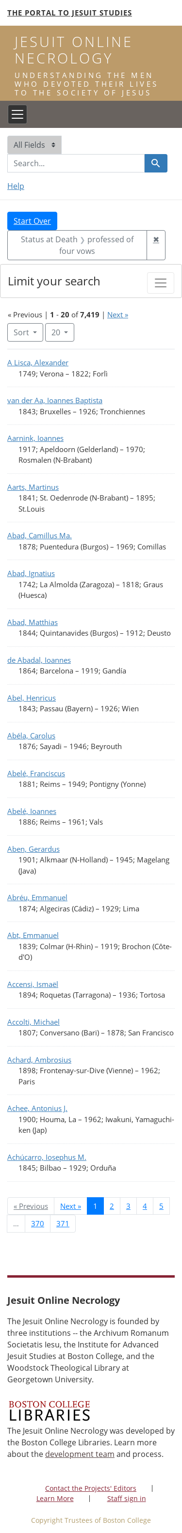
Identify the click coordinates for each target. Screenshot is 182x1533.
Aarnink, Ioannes (35, 438)
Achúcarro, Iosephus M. (46, 1157)
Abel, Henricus (31, 698)
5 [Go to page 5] (161, 1206)
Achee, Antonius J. (37, 1108)
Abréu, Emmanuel (37, 897)
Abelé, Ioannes (31, 811)
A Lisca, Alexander (37, 362)
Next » (117, 314)
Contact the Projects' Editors (90, 1488)
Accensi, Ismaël (32, 984)
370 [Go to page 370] (37, 1223)
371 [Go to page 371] (62, 1223)
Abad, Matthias (32, 622)
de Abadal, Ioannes (39, 660)
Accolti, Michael (33, 1022)
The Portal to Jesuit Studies (69, 12)
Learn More (55, 1498)
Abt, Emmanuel (33, 935)
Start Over (32, 221)
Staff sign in (126, 1498)
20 (62, 332)
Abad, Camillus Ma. (39, 535)
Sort (22, 332)
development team (80, 1454)
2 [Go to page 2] (112, 1206)
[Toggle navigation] (17, 114)
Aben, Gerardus (33, 849)
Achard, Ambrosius (39, 1059)
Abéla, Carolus (31, 735)
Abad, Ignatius (31, 573)
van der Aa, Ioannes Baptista (54, 400)
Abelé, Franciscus (36, 773)
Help (15, 186)
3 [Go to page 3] (128, 1206)
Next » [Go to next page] (70, 1206)
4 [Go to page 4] (145, 1206)
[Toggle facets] (160, 283)
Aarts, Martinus (33, 487)
